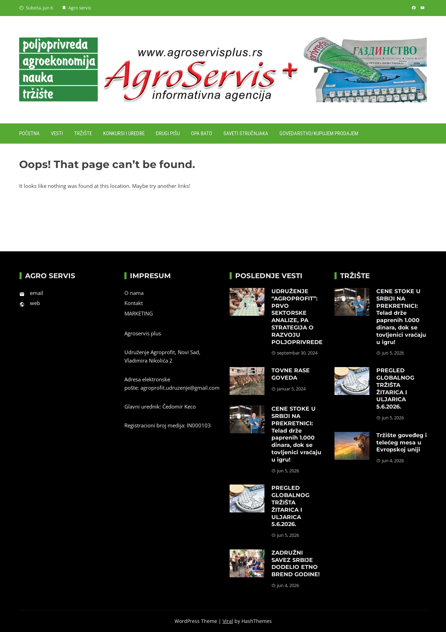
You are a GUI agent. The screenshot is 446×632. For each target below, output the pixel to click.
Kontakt (133, 302)
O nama (134, 292)
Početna (29, 133)
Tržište (83, 133)
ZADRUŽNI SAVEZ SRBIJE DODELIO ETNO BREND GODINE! (295, 563)
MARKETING (138, 313)
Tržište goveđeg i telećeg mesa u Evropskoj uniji (401, 442)
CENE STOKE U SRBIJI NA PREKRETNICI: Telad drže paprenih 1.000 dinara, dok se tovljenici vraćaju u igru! (296, 434)
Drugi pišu (168, 133)
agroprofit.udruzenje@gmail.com (180, 387)
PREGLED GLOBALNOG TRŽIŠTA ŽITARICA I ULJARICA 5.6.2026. (290, 506)
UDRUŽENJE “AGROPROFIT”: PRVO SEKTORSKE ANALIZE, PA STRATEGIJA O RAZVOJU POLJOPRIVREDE (297, 316)
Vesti (57, 133)
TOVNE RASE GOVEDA (290, 374)
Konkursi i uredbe (124, 133)
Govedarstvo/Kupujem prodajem (318, 133)
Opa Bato (201, 133)
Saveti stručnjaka (245, 133)
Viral (228, 621)
